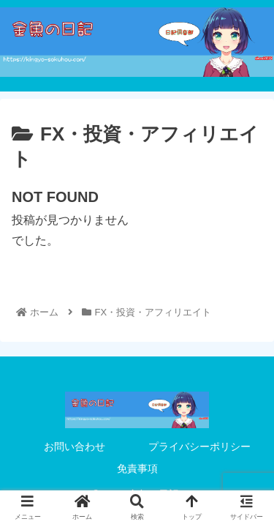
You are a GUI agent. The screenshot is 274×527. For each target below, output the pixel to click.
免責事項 (137, 468)
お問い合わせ (74, 446)
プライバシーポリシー (199, 446)
